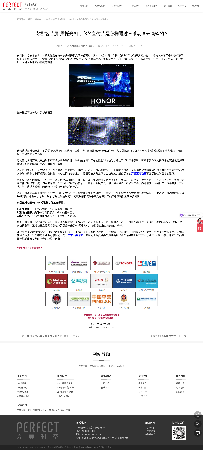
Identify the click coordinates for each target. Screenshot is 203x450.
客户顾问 (151, 427)
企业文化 (142, 383)
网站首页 (84, 6)
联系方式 (180, 383)
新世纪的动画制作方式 (163, 336)
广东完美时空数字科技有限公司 (79, 45)
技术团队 (142, 387)
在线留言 (180, 392)
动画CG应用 (99, 6)
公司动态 (105, 383)
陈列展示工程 (151, 6)
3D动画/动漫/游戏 (65, 392)
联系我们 (196, 6)
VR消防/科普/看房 (65, 387)
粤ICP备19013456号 (90, 447)
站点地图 (105, 447)
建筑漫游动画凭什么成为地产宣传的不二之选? (53, 336)
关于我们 (168, 6)
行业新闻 (105, 387)
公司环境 (142, 392)
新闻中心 (182, 6)
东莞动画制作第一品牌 (59, 410)
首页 (30, 19)
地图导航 (180, 387)
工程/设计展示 (63, 396)
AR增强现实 (117, 6)
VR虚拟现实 (134, 6)
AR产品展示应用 (65, 383)
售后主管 (151, 434)
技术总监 (151, 431)
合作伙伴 (142, 396)
